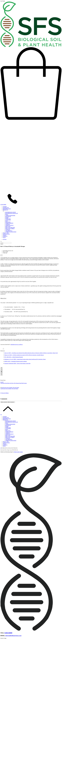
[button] (31, 120)
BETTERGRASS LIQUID (10, 421)
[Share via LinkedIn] (1, 371)
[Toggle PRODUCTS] (3, 211)
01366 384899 (8, 633)
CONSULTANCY (6, 442)
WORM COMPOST (9, 432)
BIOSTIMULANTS (7, 418)
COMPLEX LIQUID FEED (10, 440)
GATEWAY (7, 433)
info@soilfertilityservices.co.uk (13, 635)
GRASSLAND (6, 417)
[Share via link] (1, 373)
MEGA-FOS (7, 435)
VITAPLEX (7, 438)
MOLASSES (7, 430)
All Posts (4, 239)
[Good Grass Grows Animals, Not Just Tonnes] (31, 387)
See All (1, 382)
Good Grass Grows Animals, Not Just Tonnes (9, 388)
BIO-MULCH (8, 425)
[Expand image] (3, 348)
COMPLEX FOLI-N (9, 434)
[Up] (7, 414)
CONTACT (5, 445)
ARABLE (5, 416)
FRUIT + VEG (6, 441)
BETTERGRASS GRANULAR (11, 422)
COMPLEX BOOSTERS (10, 424)
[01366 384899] (9, 204)
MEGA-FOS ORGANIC (10, 436)
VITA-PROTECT (8, 439)
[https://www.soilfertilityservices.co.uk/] (31, 24)
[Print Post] (1, 375)
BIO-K (6, 429)
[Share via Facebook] (1, 368)
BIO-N (6, 423)
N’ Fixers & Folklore (4, 393)
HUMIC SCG (8, 427)
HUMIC (7, 426)
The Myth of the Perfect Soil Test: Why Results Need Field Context (13, 383)
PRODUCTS (5, 420)
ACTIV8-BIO (8, 428)
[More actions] (1, 255)
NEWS (4, 446)
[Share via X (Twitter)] (1, 370)
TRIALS (4, 444)
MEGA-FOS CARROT (9, 437)
